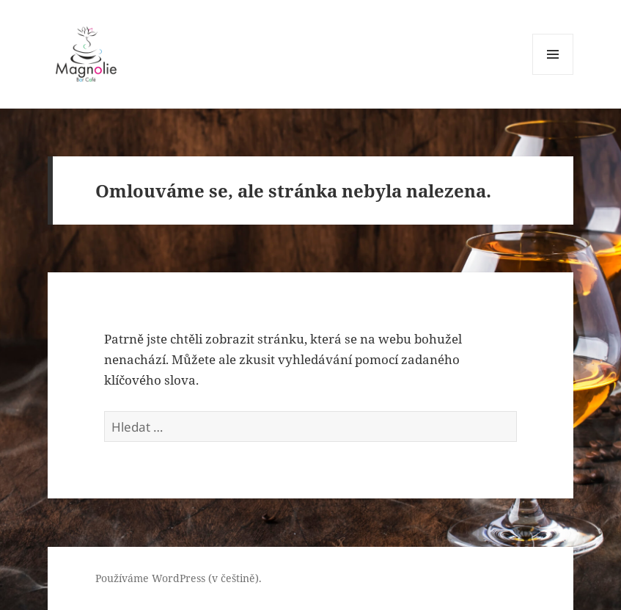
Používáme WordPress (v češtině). (178, 578)
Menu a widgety (553, 74)
